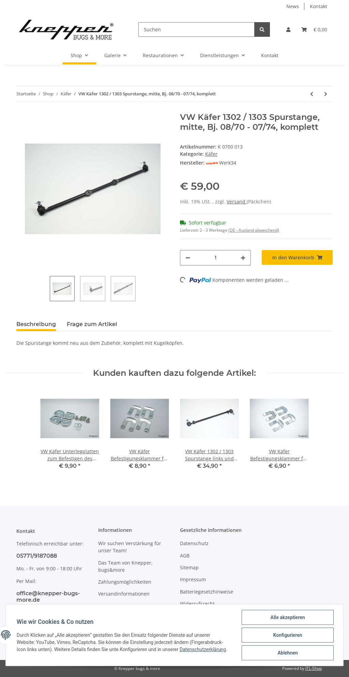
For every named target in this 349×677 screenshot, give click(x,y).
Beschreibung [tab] (36, 324)
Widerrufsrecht (197, 603)
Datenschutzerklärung (203, 649)
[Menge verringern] (187, 257)
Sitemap (189, 567)
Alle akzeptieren (287, 617)
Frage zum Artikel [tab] (92, 324)
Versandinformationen (124, 593)
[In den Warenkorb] (297, 257)
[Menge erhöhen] (243, 257)
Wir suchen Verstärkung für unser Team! (129, 547)
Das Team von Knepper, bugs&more (125, 566)
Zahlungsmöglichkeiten (124, 582)
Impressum (193, 579)
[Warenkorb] (314, 29)
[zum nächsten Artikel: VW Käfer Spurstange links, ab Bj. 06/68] (326, 94)
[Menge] (215, 257)
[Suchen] (196, 29)
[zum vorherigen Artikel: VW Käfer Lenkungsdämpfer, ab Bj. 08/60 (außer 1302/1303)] (312, 94)
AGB (184, 555)
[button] (288, 29)
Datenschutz (194, 543)
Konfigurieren (287, 635)
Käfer (211, 154)
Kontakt (318, 6)
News (292, 6)
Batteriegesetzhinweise (206, 591)
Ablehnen (287, 653)
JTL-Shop (313, 668)
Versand (237, 201)
